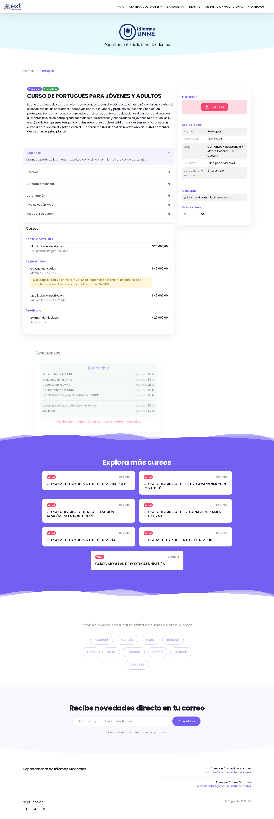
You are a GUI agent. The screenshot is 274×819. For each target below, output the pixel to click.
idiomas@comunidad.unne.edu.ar (228, 772)
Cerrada (214, 107)
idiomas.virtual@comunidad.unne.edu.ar (224, 786)
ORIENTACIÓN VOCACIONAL (224, 7)
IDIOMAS (194, 7)
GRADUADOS (175, 7)
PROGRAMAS (256, 7)
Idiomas (28, 71)
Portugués (45, 71)
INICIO (120, 7)
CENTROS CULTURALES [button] (144, 7)
